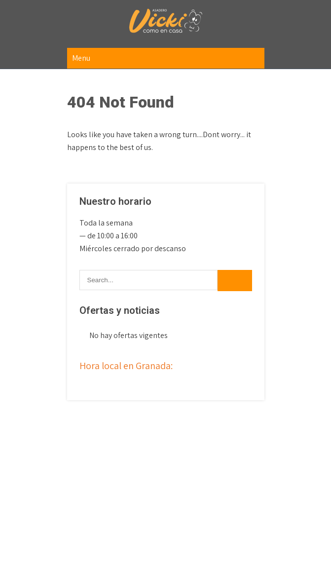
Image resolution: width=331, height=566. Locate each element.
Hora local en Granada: (126, 365)
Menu (81, 58)
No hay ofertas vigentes (128, 335)
